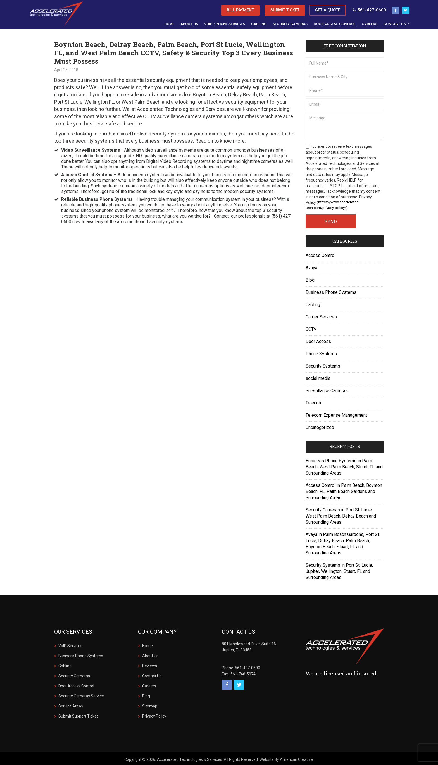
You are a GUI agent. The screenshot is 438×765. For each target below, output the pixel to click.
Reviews (149, 664)
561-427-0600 (366, 8)
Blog (310, 278)
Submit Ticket (270, 8)
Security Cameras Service (81, 694)
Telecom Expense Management (336, 413)
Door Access (318, 339)
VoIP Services (70, 644)
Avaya (311, 266)
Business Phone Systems (331, 290)
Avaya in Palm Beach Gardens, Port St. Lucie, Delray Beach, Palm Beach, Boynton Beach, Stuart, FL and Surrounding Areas (343, 542)
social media (318, 376)
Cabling (313, 303)
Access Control (320, 253)
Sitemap (149, 704)
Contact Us (151, 674)
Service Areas (70, 704)
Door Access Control (76, 684)
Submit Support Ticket (78, 714)
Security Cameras (74, 674)
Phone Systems (321, 352)
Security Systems (323, 364)
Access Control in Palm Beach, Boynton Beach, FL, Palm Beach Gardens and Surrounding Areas (344, 490)
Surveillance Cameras (327, 389)
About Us (150, 654)
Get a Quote (322, 8)
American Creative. (297, 758)
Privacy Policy (154, 714)
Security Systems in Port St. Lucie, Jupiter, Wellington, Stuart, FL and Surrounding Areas (339, 569)
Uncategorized (320, 425)
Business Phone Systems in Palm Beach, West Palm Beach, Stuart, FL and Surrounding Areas (344, 465)
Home (147, 644)
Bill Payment (217, 8)
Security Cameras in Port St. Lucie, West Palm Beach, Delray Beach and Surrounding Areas (341, 514)
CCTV (311, 327)
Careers (149, 684)
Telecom (314, 401)
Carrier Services (321, 315)
